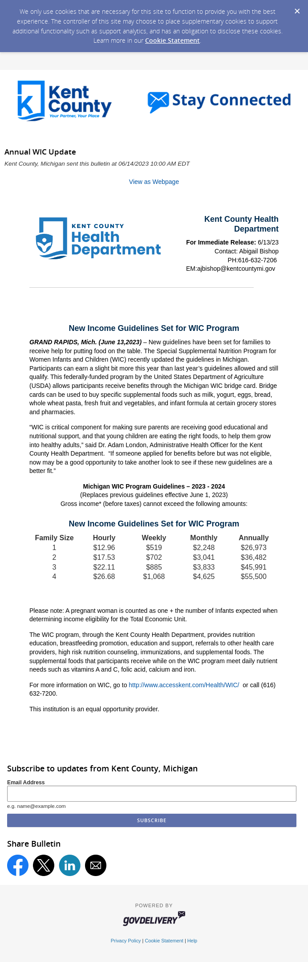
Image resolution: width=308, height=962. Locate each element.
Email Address (26, 782)
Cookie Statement (172, 40)
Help (192, 940)
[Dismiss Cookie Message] (297, 8)
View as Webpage (154, 181)
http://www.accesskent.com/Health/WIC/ (184, 685)
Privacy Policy (126, 940)
